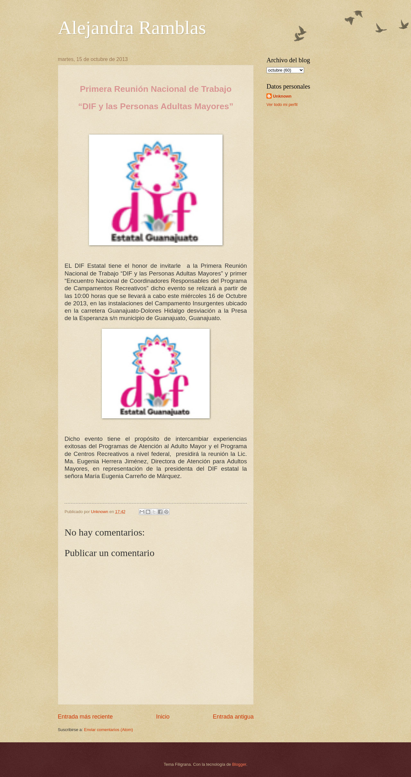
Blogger (239, 764)
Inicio (163, 716)
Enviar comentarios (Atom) (108, 729)
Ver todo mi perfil (282, 104)
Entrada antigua (233, 716)
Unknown (282, 96)
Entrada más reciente (85, 716)
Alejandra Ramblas (132, 27)
